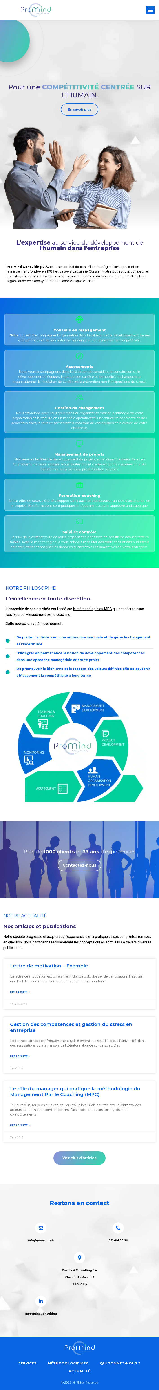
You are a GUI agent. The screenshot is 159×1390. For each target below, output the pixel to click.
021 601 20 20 (118, 1240)
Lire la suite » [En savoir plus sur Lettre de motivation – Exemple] (20, 992)
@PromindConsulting (41, 1313)
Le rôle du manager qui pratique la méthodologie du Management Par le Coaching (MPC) (75, 1091)
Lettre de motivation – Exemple (49, 966)
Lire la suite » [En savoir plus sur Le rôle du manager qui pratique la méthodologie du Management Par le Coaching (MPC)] (20, 1125)
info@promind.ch (41, 1240)
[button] (150, 10)
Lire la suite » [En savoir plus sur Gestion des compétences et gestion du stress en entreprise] (20, 1056)
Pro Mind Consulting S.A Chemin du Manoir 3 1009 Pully (79, 1277)
